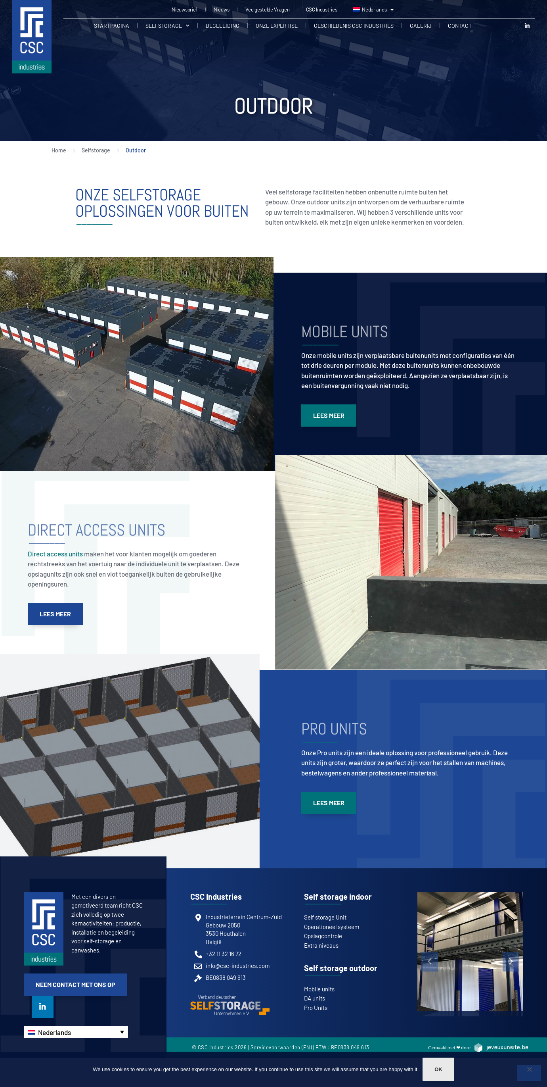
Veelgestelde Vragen (267, 9)
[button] (429, 962)
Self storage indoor (338, 896)
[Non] (529, 1073)
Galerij (421, 25)
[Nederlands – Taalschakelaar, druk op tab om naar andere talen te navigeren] (76, 1032)
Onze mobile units (326, 355)
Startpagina (111, 25)
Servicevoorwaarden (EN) (281, 1047)
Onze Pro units (321, 752)
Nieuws (221, 9)
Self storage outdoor (340, 968)
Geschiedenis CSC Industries (354, 25)
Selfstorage (167, 26)
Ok (438, 1069)
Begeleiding (222, 25)
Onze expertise (277, 25)
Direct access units (55, 554)
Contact (460, 25)
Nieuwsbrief (184, 9)
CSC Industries (321, 9)
